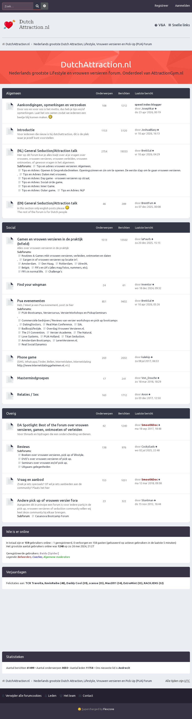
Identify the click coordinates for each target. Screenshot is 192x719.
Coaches (37, 556)
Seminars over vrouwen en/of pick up (44, 462)
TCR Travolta (34, 583)
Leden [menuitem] (52, 695)
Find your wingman (31, 284)
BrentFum (147, 203)
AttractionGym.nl (167, 73)
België (25, 267)
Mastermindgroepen (33, 378)
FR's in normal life (32, 271)
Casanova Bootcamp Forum (52, 516)
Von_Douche (149, 377)
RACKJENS (151, 583)
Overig (11, 413)
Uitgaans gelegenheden (36, 466)
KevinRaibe (52, 583)
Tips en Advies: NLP (73, 190)
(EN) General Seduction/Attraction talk (47, 203)
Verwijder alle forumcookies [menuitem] (24, 695)
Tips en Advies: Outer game (38, 190)
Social (10, 227)
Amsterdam (29, 263)
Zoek (37, 6)
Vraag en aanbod (30, 479)
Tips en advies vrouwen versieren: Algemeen (63, 166)
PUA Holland (51, 336)
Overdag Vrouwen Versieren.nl (65, 328)
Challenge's (55, 271)
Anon (144, 394)
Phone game (26, 357)
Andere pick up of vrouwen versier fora (47, 500)
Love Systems (30, 336)
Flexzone (108, 709)
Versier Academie (60, 332)
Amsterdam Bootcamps (36, 340)
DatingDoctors (32, 324)
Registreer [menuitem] (161, 5)
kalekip (145, 357)
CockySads (148, 446)
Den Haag (47, 263)
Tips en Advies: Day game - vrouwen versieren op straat (55, 178)
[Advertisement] (96, 622)
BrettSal (146, 150)
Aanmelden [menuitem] (182, 5)
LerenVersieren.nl (66, 340)
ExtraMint (130, 583)
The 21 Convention (33, 332)
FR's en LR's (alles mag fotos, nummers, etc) (61, 267)
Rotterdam (65, 263)
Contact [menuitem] (88, 695)
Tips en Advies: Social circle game (42, 182)
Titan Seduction (74, 336)
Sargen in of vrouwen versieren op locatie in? (50, 259)
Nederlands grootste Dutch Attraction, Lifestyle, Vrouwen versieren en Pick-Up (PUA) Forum (93, 681)
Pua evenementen (31, 301)
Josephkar (147, 108)
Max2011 (110, 583)
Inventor (146, 284)
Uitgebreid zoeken (44, 6)
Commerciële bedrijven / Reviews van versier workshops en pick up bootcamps (70, 320)
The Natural (84, 332)
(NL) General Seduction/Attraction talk (47, 151)
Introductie (26, 130)
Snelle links (181, 25)
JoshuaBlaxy (148, 129)
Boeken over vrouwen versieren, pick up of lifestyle (52, 454)
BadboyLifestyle (31, 328)
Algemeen (13, 93)
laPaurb (146, 239)
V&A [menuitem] (162, 25)
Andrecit (124, 667)
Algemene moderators (56, 556)
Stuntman (147, 500)
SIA (80, 324)
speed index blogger (148, 104)
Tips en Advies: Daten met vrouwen (44, 174)
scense (93, 583)
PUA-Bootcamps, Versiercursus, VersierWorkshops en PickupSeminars (64, 312)
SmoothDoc (149, 424)
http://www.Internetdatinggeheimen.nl (40, 365)
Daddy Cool (74, 583)
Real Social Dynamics (34, 344)
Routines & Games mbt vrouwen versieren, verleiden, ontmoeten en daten (66, 255)
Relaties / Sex (27, 394)
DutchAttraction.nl (18, 681)
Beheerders (24, 556)
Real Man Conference (59, 324)
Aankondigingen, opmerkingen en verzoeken (51, 105)
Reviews (23, 447)
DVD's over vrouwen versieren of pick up (46, 458)
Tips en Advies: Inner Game (38, 186)
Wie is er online (17, 532)
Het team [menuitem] (70, 695)
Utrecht (82, 263)
